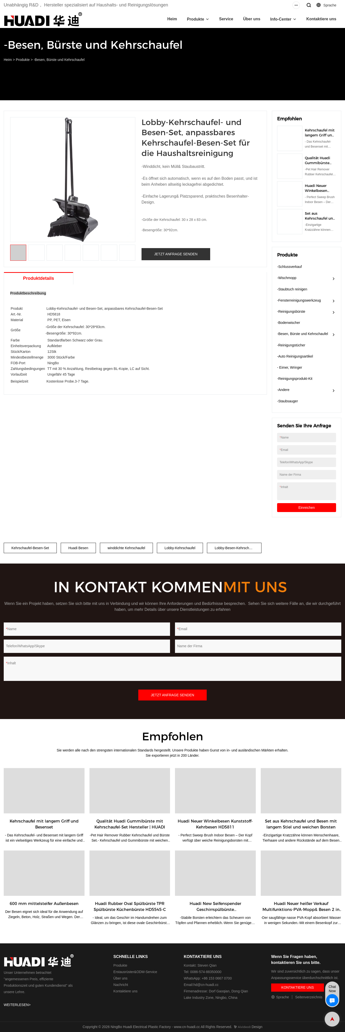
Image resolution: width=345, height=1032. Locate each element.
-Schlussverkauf (289, 267)
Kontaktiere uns (321, 19)
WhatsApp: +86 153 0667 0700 (208, 978)
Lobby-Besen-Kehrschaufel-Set (238, 548)
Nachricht (121, 985)
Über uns (251, 19)
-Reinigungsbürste (291, 311)
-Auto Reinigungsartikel (295, 356)
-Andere (283, 390)
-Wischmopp (286, 278)
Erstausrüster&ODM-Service (135, 972)
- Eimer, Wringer (289, 367)
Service (226, 19)
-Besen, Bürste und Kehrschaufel (59, 60)
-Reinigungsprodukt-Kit (294, 379)
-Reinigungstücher (291, 345)
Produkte (195, 19)
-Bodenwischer (288, 323)
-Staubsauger (287, 401)
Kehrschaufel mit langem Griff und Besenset (320, 135)
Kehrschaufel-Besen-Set (30, 548)
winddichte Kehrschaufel (126, 548)
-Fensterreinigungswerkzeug (299, 300)
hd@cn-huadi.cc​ (205, 985)
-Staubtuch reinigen (292, 289)
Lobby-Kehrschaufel (180, 548)
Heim (172, 19)
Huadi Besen (78, 548)
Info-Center (280, 19)
